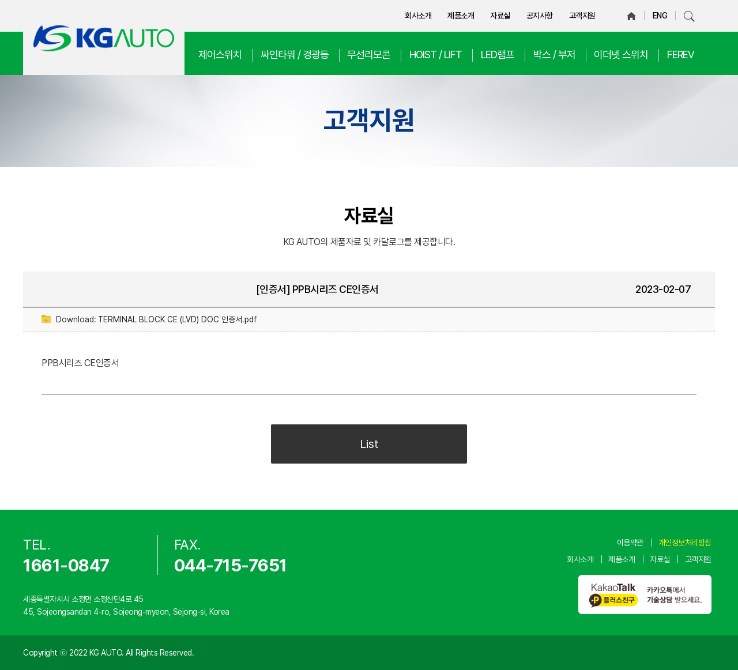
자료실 (500, 15)
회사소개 (418, 15)
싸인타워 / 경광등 (295, 54)
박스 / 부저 (554, 54)
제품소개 (460, 15)
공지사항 (539, 15)
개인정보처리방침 (684, 543)
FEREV (680, 54)
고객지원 (582, 15)
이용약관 (630, 543)
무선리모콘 (368, 54)
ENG (660, 15)
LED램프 (497, 54)
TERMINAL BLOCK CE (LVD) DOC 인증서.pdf (177, 319)
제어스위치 (220, 54)
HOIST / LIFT (435, 54)
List (369, 444)
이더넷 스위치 (621, 54)
